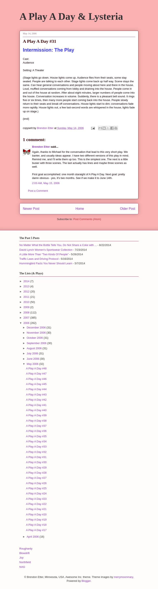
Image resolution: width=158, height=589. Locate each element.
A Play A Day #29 (36, 467)
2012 (26, 291)
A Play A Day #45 (36, 384)
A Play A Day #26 (36, 483)
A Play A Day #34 (36, 441)
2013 (26, 286)
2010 (26, 302)
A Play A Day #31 (36, 457)
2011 (26, 296)
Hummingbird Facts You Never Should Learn (45, 263)
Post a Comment (38, 190)
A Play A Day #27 (36, 477)
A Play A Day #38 (36, 420)
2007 (26, 317)
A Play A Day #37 (36, 425)
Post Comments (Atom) (87, 219)
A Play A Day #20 (36, 514)
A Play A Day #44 (36, 389)
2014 (26, 281)
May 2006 (33, 363)
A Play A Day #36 (36, 430)
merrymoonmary (123, 577)
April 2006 (33, 536)
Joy (21, 557)
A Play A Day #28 (36, 472)
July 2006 (33, 353)
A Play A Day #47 (36, 373)
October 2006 (35, 337)
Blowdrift (24, 553)
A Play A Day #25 (36, 488)
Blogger (86, 580)
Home (80, 208)
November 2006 (36, 332)
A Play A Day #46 (36, 378)
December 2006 (36, 327)
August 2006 (35, 348)
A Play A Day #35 (36, 436)
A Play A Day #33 (36, 446)
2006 (26, 323)
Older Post (127, 208)
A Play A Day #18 (36, 524)
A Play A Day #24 (36, 493)
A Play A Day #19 (36, 519)
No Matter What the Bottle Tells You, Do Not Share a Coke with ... (58, 245)
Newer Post (31, 208)
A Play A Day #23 (36, 498)
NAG (22, 566)
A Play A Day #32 (36, 451)
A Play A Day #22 (36, 504)
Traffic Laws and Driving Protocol (38, 258)
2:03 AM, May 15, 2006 (46, 183)
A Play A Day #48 (36, 368)
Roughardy (26, 548)
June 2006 (33, 358)
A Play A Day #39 (36, 415)
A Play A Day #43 (36, 394)
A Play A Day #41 (36, 405)
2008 (26, 312)
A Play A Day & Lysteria (71, 16)
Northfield (25, 562)
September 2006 (37, 343)
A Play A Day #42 (36, 399)
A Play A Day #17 (36, 530)
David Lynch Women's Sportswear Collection (45, 249)
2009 (26, 307)
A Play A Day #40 (36, 410)
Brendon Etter (41, 146)
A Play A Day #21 (36, 509)
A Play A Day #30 (36, 462)
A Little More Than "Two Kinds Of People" (44, 254)
